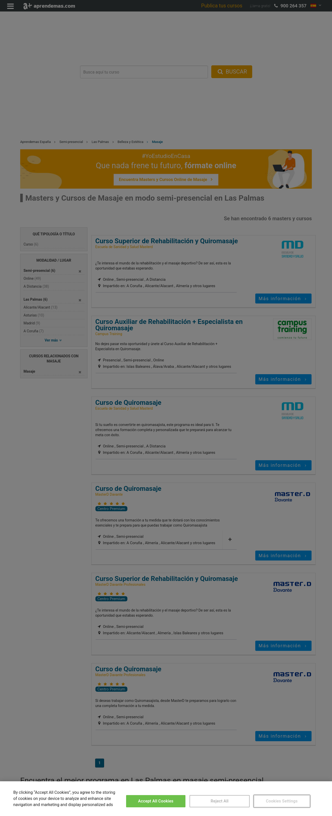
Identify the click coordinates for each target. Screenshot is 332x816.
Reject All (220, 801)
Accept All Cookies (155, 801)
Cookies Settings (282, 801)
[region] (166, 798)
